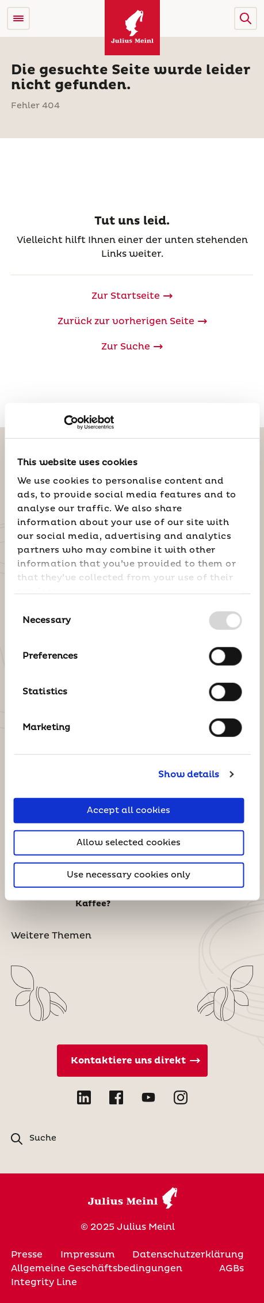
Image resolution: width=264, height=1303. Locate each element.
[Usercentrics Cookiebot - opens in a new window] (63, 422)
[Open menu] (18, 18)
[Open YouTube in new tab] (148, 1097)
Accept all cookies (128, 810)
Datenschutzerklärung (188, 1254)
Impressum (87, 1254)
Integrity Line (44, 1282)
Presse (27, 1254)
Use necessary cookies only (128, 874)
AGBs (231, 1268)
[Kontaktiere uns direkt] (132, 1060)
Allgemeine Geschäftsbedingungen (96, 1268)
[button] (245, 18)
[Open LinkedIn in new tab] (84, 1097)
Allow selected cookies (128, 842)
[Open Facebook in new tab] (116, 1097)
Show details (188, 774)
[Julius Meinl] (132, 27)
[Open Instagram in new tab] (181, 1097)
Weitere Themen (51, 935)
